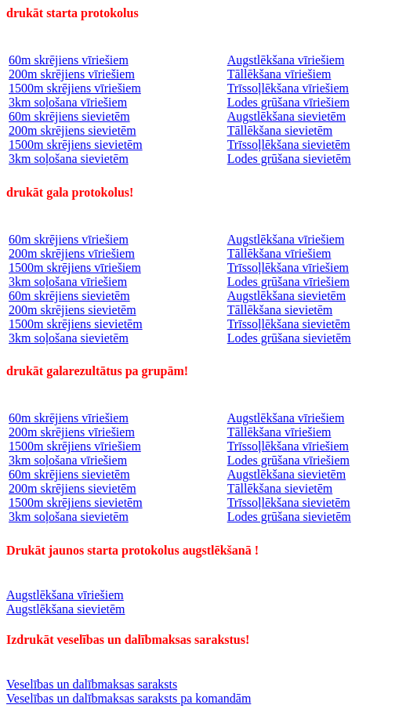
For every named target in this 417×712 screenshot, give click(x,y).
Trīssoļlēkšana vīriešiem (288, 88)
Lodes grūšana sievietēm (289, 158)
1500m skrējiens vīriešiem (75, 88)
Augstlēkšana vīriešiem (286, 60)
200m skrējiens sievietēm (72, 130)
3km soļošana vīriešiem (68, 102)
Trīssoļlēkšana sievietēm (288, 144)
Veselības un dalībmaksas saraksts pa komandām (128, 698)
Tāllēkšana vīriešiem (279, 74)
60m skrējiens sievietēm (69, 116)
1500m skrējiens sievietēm (76, 144)
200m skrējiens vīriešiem (72, 74)
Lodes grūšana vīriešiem (288, 102)
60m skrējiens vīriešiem (69, 60)
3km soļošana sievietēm (69, 158)
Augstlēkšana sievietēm (286, 116)
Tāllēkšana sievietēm (280, 130)
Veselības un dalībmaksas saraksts (91, 684)
